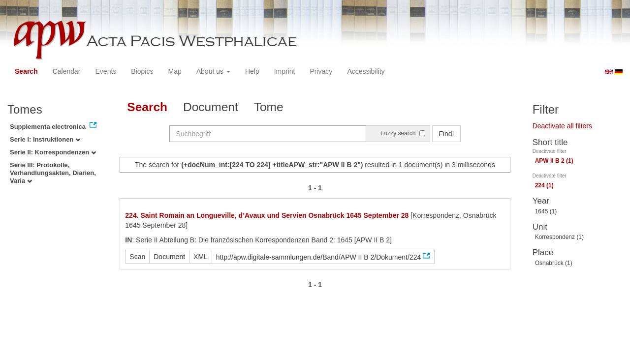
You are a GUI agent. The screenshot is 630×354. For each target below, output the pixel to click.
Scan (137, 257)
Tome (269, 107)
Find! (446, 134)
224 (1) (544, 185)
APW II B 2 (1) (554, 160)
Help (252, 71)
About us (213, 71)
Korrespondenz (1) (559, 237)
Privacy (321, 71)
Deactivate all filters (562, 126)
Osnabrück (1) (553, 263)
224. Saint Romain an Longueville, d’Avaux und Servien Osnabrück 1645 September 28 (267, 215)
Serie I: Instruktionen (45, 139)
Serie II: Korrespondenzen (53, 152)
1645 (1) (546, 211)
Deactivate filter (550, 151)
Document (210, 107)
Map (174, 71)
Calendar (67, 71)
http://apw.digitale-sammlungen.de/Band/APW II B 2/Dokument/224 (318, 257)
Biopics (142, 71)
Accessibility (365, 71)
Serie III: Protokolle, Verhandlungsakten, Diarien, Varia (53, 172)
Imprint (284, 71)
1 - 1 (315, 188)
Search (26, 71)
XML (200, 257)
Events (106, 71)
